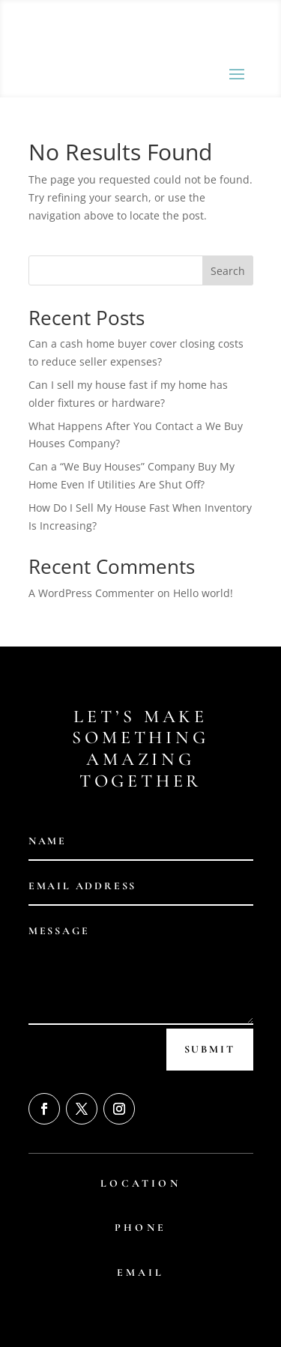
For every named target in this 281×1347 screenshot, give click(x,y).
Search (228, 271)
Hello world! (203, 593)
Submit (209, 1049)
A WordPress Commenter (91, 593)
